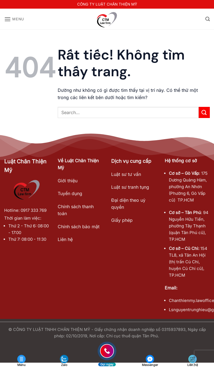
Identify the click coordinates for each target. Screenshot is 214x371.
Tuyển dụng (70, 193)
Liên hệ (65, 239)
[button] (14, 19)
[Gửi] (204, 112)
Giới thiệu (67, 180)
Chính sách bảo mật (78, 226)
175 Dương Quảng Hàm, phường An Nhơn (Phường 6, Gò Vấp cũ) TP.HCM (188, 187)
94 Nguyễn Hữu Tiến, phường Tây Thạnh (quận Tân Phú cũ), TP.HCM (188, 226)
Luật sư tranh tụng (130, 187)
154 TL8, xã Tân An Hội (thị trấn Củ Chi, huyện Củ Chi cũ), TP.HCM (188, 262)
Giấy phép (122, 220)
